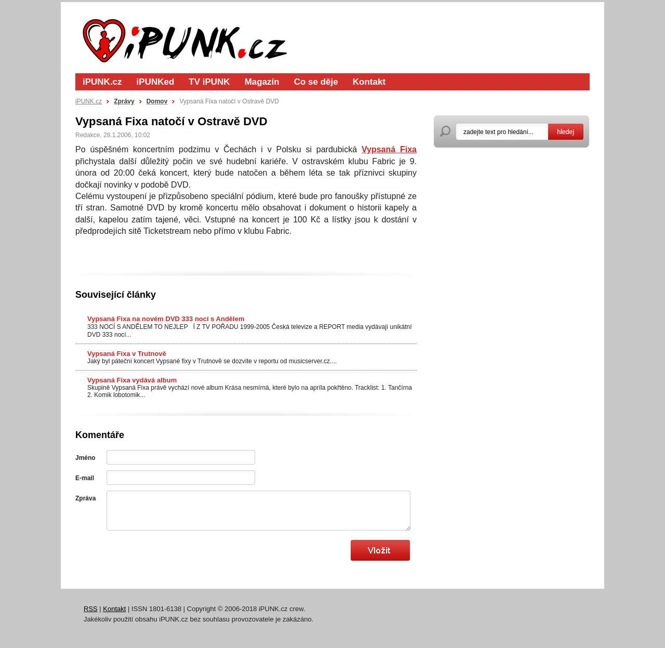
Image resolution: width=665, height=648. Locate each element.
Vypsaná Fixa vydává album (132, 380)
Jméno (85, 457)
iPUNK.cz (102, 82)
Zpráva (85, 498)
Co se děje (316, 82)
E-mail (84, 478)
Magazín (262, 82)
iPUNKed (156, 82)
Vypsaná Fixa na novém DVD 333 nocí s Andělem (165, 319)
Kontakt (369, 82)
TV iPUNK (209, 82)
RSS (91, 609)
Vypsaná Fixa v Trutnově (126, 354)
